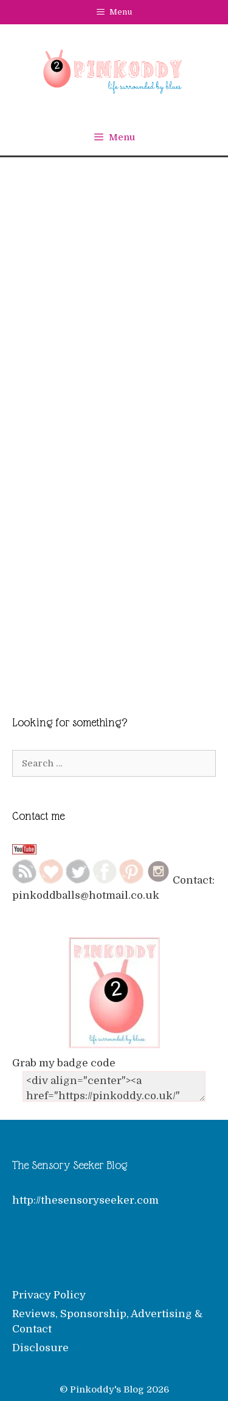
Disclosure (40, 1340)
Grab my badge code (64, 1056)
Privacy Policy (49, 1288)
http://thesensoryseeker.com (85, 1192)
